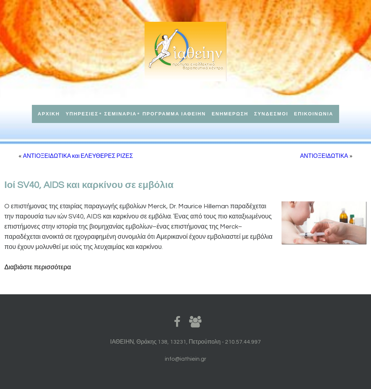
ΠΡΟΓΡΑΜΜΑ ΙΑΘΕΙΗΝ (174, 113)
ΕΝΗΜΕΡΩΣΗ (230, 113)
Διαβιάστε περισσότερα (37, 267)
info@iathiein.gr (185, 359)
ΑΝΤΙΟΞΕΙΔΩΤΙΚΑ (324, 156)
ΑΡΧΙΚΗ (49, 113)
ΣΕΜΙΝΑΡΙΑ (120, 113)
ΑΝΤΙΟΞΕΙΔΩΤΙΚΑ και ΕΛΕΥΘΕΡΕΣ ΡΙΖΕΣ (78, 156)
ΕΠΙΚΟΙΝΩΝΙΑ (313, 113)
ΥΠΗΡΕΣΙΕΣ (82, 113)
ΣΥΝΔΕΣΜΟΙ (271, 113)
